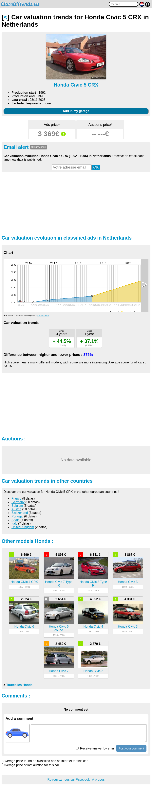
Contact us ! (43, 315)
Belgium (17, 505)
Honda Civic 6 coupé (59, 628)
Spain (15, 520)
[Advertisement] (76, 203)
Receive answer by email (95, 748)
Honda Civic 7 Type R (58, 583)
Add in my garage (76, 111)
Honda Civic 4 (93, 626)
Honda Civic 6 (24, 626)
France (16, 498)
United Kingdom (22, 527)
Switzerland (19, 512)
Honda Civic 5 (128, 582)
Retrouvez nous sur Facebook (69, 779)
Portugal (17, 516)
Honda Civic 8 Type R (93, 583)
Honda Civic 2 (93, 671)
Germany (18, 502)
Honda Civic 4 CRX (24, 582)
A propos (98, 779)
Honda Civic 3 (128, 626)
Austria (16, 509)
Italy (14, 523)
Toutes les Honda (19, 685)
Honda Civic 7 (59, 671)
